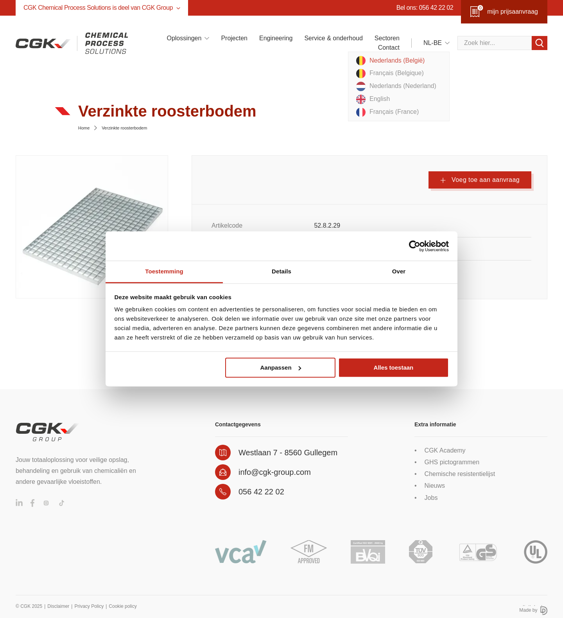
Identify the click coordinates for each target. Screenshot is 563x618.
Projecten (234, 38)
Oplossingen (184, 38)
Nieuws (435, 485)
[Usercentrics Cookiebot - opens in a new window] (414, 246)
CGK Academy (445, 450)
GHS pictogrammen (452, 462)
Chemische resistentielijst (460, 474)
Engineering (275, 38)
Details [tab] (281, 271)
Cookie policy (122, 606)
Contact (389, 47)
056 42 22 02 (261, 491)
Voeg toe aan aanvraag (480, 179)
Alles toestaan (394, 367)
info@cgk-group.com (274, 472)
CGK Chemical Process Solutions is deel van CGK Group (101, 7)
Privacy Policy (89, 606)
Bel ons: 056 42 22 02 (424, 7)
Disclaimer (58, 606)
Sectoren (387, 38)
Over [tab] (399, 271)
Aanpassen (280, 367)
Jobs (431, 497)
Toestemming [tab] (164, 271)
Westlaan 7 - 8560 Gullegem (287, 452)
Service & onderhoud (333, 38)
